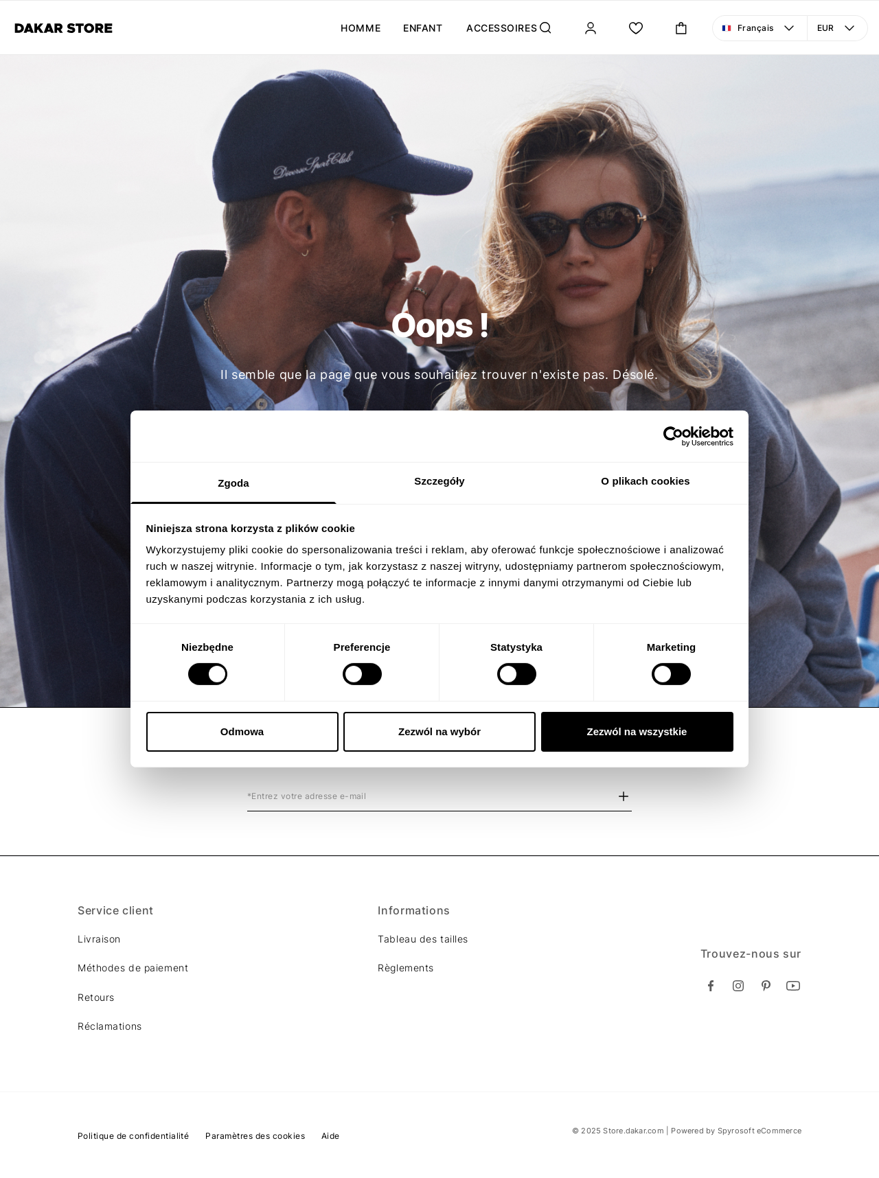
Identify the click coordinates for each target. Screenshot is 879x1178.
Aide (330, 1136)
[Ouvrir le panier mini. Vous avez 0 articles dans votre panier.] (681, 28)
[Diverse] (63, 28)
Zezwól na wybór (439, 731)
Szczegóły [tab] (439, 481)
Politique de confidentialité (133, 1136)
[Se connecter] (590, 28)
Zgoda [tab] (233, 483)
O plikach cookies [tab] (645, 481)
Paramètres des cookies (255, 1136)
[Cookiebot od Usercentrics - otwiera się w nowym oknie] (673, 436)
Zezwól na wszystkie (637, 731)
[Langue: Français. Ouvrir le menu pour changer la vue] (760, 28)
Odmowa (242, 731)
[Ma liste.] (636, 28)
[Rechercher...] (545, 28)
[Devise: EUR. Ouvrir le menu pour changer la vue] (838, 28)
